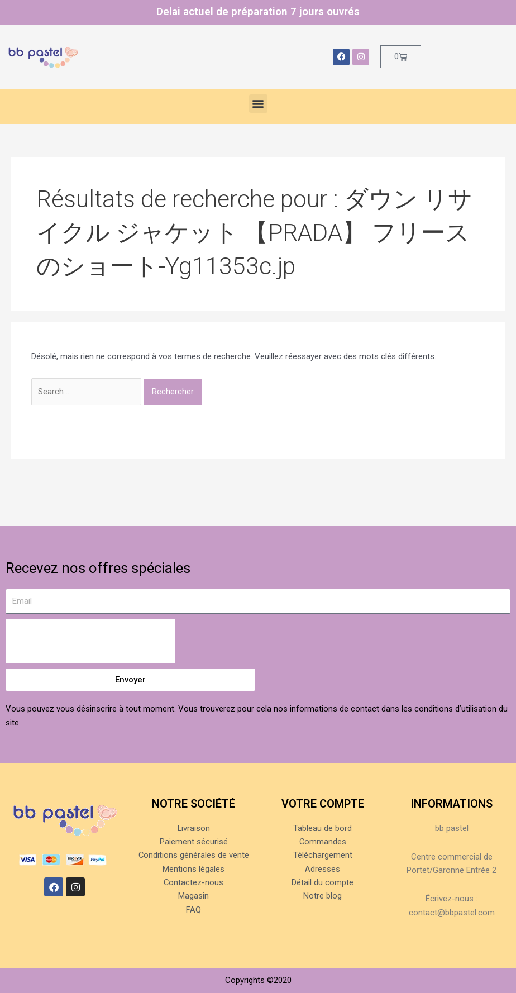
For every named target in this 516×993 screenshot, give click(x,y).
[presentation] (90, 641)
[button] (258, 103)
